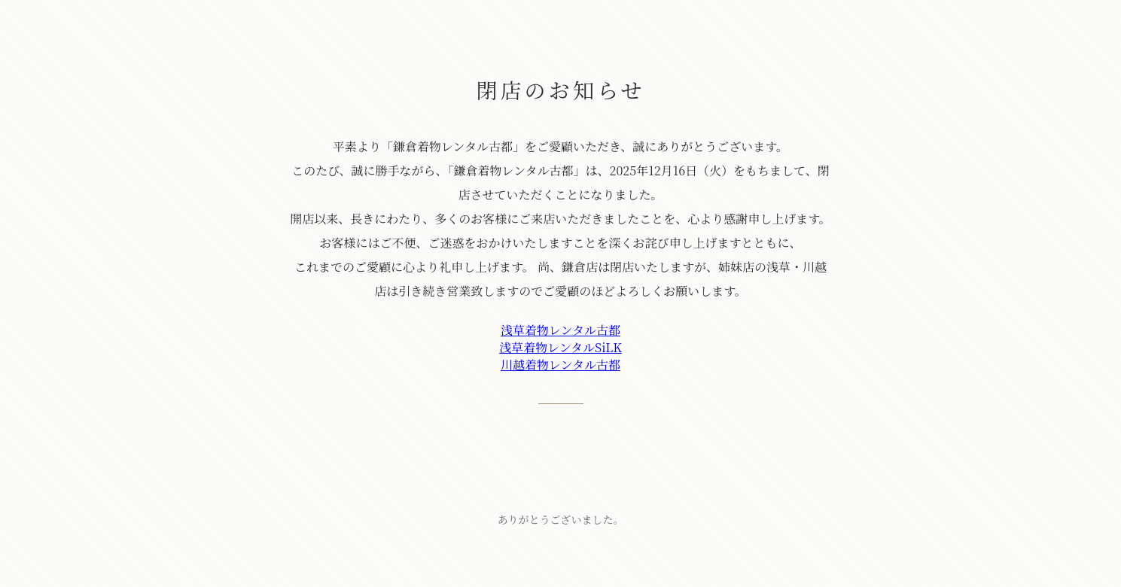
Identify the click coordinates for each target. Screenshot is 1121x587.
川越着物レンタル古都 (560, 364)
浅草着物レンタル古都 (560, 330)
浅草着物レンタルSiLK (560, 347)
